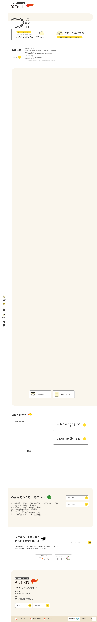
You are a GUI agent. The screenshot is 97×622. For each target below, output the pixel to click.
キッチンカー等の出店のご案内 (33, 57)
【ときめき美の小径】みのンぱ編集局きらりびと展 (38, 54)
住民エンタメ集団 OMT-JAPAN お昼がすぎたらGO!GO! (40, 50)
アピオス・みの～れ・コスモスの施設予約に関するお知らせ (41, 60)
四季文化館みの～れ (20, 421)
